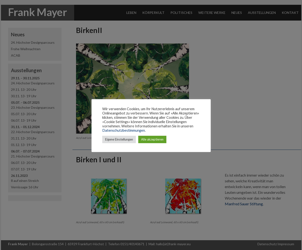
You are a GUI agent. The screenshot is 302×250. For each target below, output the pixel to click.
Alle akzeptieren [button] (152, 139)
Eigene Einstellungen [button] (119, 139)
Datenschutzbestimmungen (123, 130)
